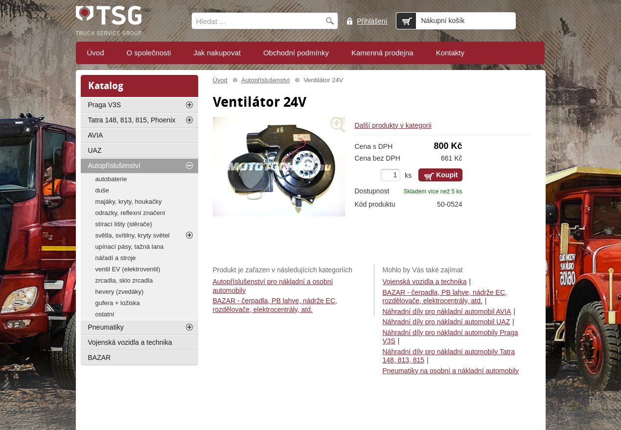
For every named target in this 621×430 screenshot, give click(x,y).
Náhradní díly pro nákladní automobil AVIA (447, 311)
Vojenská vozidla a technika (425, 282)
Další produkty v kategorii (393, 125)
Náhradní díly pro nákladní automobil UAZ (446, 322)
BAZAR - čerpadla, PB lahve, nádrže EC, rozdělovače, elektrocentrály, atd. (445, 296)
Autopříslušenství (265, 80)
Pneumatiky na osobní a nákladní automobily (451, 371)
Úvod (220, 80)
